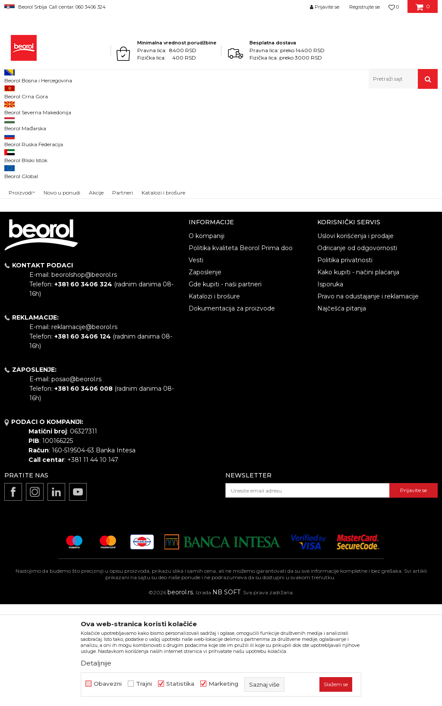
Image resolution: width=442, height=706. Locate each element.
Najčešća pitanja (341, 410)
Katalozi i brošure (214, 398)
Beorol (12, 107)
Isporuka (330, 386)
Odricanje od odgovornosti (357, 350)
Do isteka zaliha (33, 189)
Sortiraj (331, 135)
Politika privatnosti (345, 362)
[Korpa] (423, 10)
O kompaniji (206, 338)
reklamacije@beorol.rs (84, 429)
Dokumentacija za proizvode (232, 410)
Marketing (223, 684)
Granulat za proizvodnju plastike (167, 107)
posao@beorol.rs (76, 481)
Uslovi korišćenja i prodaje (355, 338)
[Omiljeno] (393, 7)
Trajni (144, 684)
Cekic (20, 179)
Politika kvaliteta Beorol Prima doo (241, 350)
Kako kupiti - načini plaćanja (358, 374)
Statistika (180, 684)
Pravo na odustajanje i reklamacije (368, 398)
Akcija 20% (27, 169)
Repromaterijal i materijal (88, 107)
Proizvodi (38, 107)
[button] (403, 78)
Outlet (21, 158)
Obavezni (108, 684)
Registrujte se (364, 7)
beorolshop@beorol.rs (84, 376)
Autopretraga (291, 135)
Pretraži (53, 244)
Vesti (196, 362)
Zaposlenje (205, 374)
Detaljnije (96, 663)
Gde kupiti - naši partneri (225, 386)
